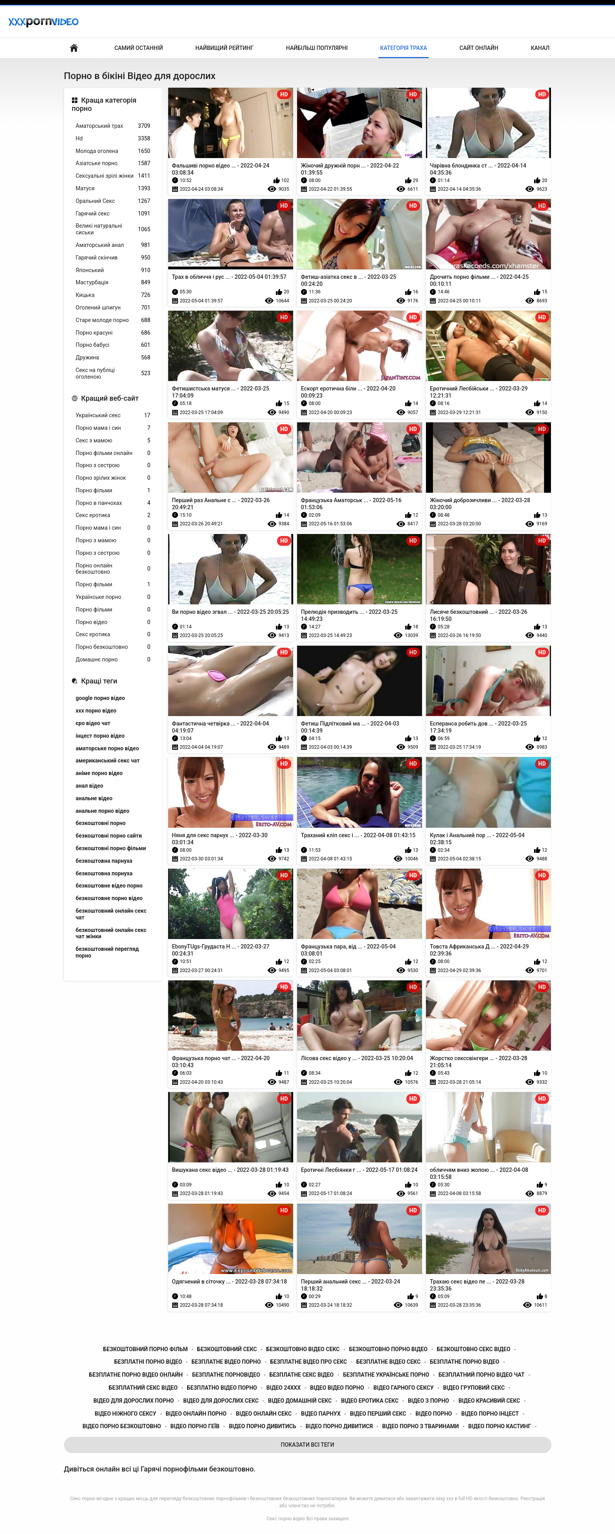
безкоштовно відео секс (303, 1349)
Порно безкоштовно (113, 647)
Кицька (113, 295)
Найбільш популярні (317, 48)
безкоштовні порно (101, 823)
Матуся (113, 188)
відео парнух (321, 1414)
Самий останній (138, 48)
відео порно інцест (490, 1414)
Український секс (113, 415)
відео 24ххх (283, 1388)
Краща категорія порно (104, 104)
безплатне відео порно (226, 1362)
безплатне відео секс (388, 1362)
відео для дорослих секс (221, 1401)
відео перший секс (378, 1414)
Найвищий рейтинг (224, 48)
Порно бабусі (113, 345)
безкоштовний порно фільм (145, 1349)
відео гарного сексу (403, 1388)
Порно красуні (113, 333)
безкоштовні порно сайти (109, 835)
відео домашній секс (300, 1401)
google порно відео (100, 698)
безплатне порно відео (464, 1362)
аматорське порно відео (107, 748)
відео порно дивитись (262, 1426)
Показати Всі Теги (307, 1445)
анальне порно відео (103, 811)
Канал (540, 48)
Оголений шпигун (113, 307)
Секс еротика (113, 515)
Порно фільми (113, 490)
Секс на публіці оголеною (113, 373)
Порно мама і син (113, 428)
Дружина (113, 357)
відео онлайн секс (264, 1414)
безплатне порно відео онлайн (136, 1375)
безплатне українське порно (386, 1375)
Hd (113, 138)
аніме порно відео (99, 773)
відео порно (433, 1414)
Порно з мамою (113, 540)
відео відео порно (337, 1388)
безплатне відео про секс (308, 1362)
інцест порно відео (100, 736)
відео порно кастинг (499, 1426)
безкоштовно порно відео (388, 1349)
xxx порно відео (96, 710)
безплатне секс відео (302, 1375)
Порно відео (113, 622)
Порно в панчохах (113, 503)
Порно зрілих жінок (113, 478)
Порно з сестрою (113, 465)
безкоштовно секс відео (473, 1349)
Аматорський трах (113, 126)
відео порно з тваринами (420, 1426)
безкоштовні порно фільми (111, 848)
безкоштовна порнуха (104, 873)
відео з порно (428, 1401)
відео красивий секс (489, 1401)
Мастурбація (113, 282)
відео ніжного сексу (125, 1414)
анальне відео (94, 798)
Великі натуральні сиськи (113, 229)
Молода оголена (113, 151)
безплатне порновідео (226, 1375)
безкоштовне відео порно (109, 885)
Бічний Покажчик (74, 48)
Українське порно (113, 597)
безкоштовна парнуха (104, 861)
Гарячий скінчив (113, 257)
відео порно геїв (195, 1426)
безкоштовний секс (227, 1349)
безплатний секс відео (143, 1388)
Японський (113, 270)
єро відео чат (93, 723)
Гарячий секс (113, 213)
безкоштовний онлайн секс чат (111, 914)
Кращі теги (99, 681)
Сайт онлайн (478, 48)
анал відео (89, 786)
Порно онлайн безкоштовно (113, 568)
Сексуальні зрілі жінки (113, 176)
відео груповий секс (474, 1388)
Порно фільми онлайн (113, 453)
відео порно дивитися (339, 1426)
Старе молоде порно (113, 320)
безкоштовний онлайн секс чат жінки (111, 933)
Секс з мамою (113, 440)
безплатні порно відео (148, 1362)
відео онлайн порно (195, 1414)
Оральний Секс (113, 201)
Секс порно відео (285, 1518)
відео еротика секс (369, 1401)
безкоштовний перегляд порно (107, 952)
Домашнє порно (113, 659)
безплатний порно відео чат (482, 1375)
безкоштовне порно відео (109, 898)
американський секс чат (108, 760)
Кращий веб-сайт (110, 398)
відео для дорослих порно (134, 1401)
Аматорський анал (113, 245)
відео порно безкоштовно (122, 1426)
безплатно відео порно (222, 1388)
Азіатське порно (113, 163)
